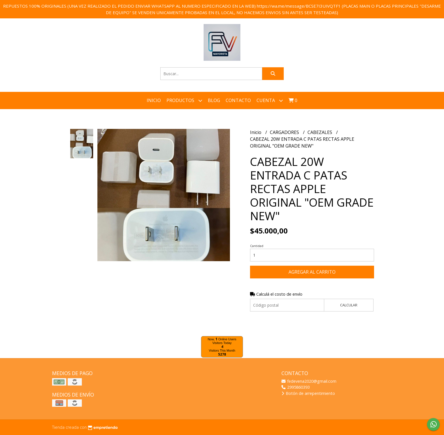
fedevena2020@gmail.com (308, 381)
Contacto (238, 100)
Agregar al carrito (312, 272)
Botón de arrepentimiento (308, 393)
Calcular (348, 305)
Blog (214, 100)
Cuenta (270, 100)
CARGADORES (285, 132)
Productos (184, 100)
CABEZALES (320, 132)
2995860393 (295, 387)
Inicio (154, 100)
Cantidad (256, 246)
